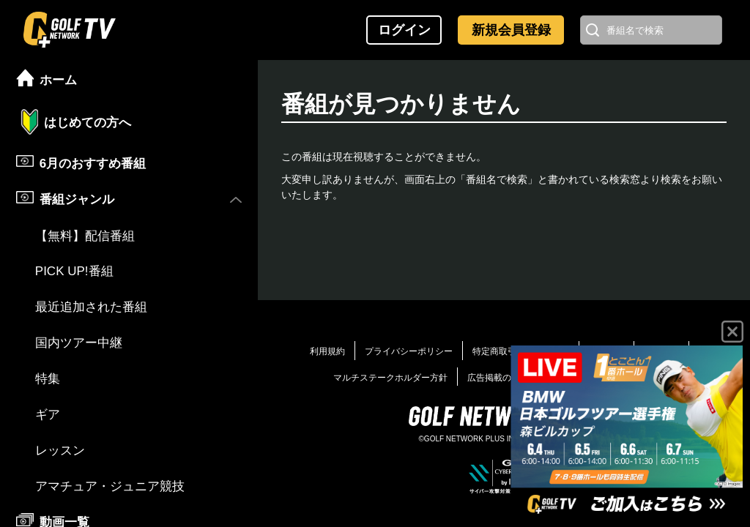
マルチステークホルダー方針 (390, 378)
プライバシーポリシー (409, 351)
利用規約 (327, 351)
